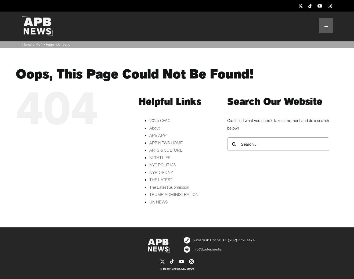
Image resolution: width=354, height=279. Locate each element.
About (154, 128)
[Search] (234, 144)
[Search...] (278, 144)
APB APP (158, 135)
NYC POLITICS (162, 165)
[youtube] (319, 6)
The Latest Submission (169, 187)
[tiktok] (310, 6)
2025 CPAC (160, 121)
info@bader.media (207, 249)
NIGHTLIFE (160, 158)
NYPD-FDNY (161, 173)
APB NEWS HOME (166, 143)
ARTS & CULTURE (165, 150)
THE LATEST (160, 180)
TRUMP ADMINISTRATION (174, 195)
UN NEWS (158, 202)
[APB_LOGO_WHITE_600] (37, 18)
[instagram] (330, 6)
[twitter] (300, 6)
